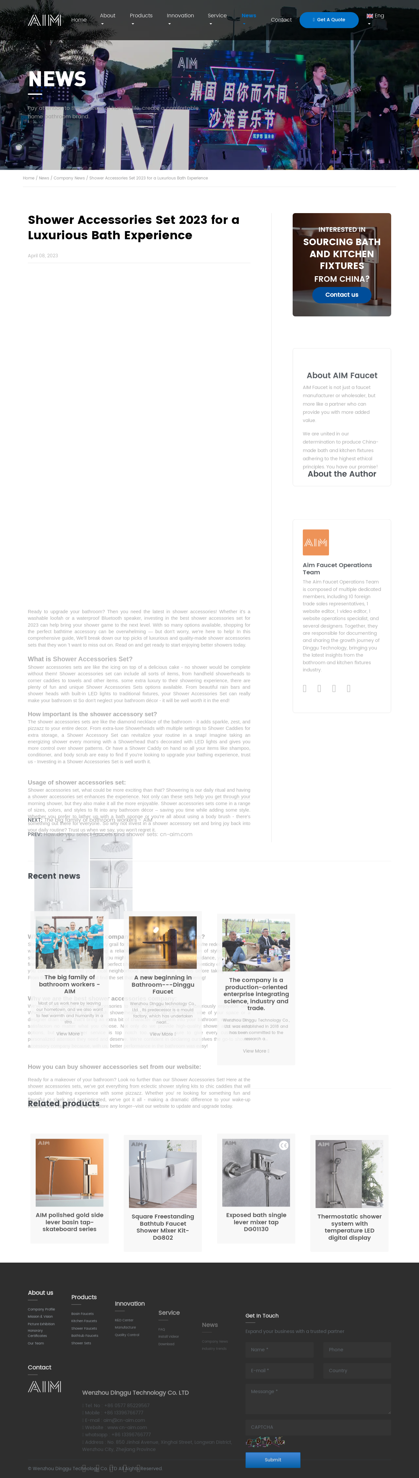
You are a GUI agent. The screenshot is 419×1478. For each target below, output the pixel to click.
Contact (281, 20)
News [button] (249, 15)
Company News (69, 178)
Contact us (341, 295)
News (44, 178)
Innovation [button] (180, 15)
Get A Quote (329, 20)
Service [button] (217, 15)
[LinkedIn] (305, 838)
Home (79, 20)
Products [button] (141, 15)
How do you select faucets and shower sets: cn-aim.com (118, 840)
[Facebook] (319, 838)
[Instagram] (334, 838)
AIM (44, 20)
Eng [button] (375, 15)
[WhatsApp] (349, 838)
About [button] (107, 15)
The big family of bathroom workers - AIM (98, 825)
